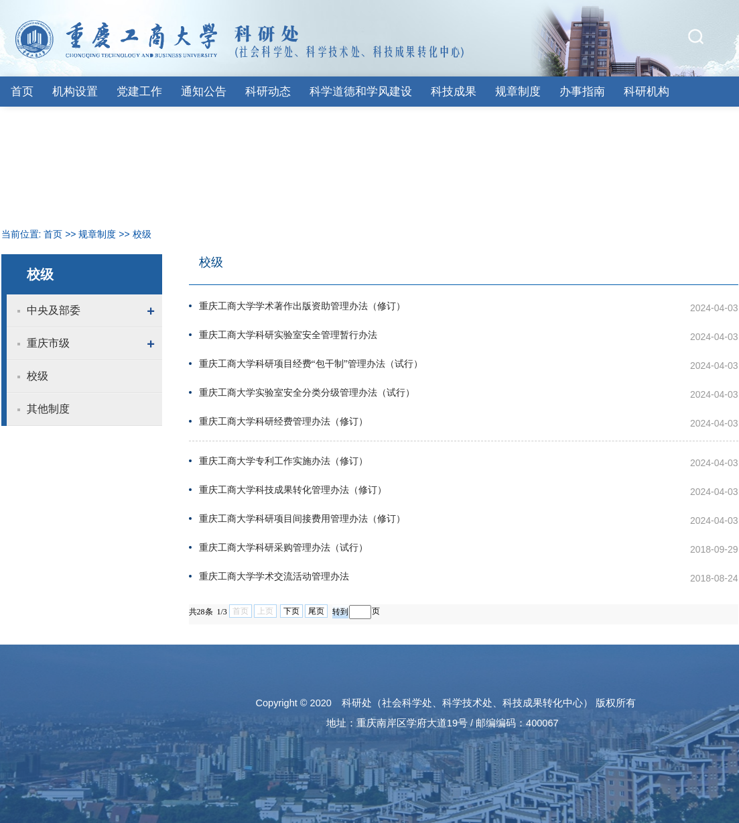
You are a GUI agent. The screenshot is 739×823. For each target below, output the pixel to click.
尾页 (316, 611)
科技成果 (453, 91)
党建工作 (139, 91)
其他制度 (48, 409)
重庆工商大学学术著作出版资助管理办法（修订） (302, 306)
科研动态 (268, 91)
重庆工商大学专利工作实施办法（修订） (283, 461)
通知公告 (203, 91)
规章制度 (518, 91)
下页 (291, 611)
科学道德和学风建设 (361, 91)
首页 (22, 91)
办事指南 (582, 91)
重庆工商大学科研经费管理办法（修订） (283, 422)
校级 (142, 234)
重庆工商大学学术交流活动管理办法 (274, 576)
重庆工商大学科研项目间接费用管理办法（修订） (302, 519)
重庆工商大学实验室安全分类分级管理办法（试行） (307, 393)
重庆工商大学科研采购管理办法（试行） (283, 548)
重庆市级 (48, 343)
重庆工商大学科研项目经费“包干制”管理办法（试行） (311, 364)
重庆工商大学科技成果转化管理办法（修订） (293, 490)
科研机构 (646, 91)
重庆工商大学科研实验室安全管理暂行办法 (288, 335)
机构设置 (75, 91)
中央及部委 (53, 310)
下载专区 (33, 121)
